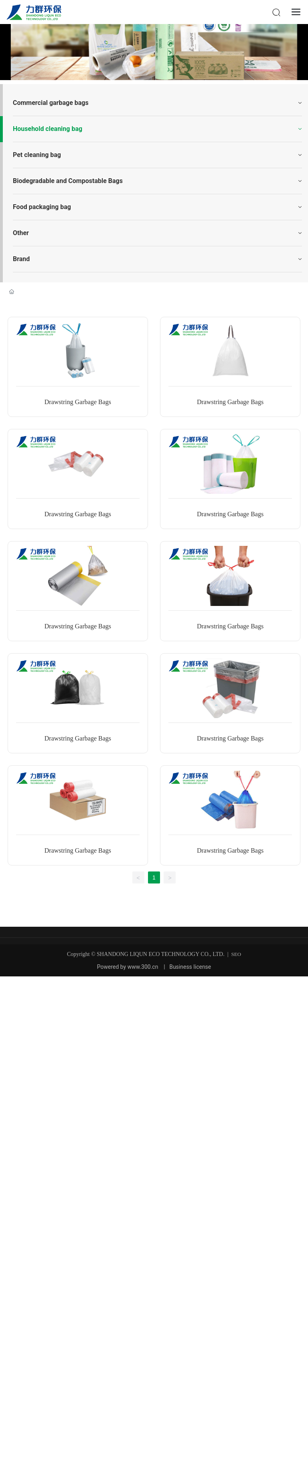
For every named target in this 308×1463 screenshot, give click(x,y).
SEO (236, 954)
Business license (190, 967)
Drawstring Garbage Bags (78, 401)
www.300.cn (143, 967)
